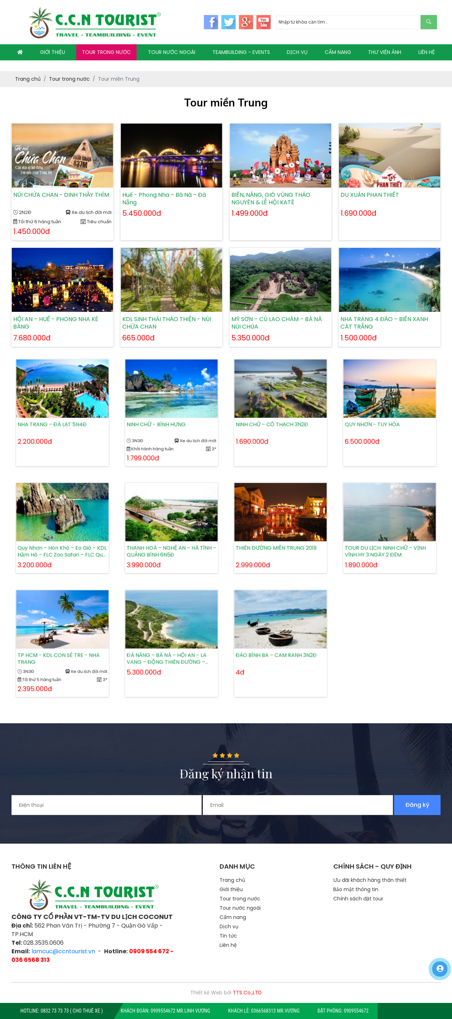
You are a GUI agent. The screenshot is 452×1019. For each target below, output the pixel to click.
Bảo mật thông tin (355, 889)
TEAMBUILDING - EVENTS (241, 52)
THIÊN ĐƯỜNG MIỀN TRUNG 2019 (277, 542)
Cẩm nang (233, 917)
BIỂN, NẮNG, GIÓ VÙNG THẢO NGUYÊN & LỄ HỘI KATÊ (270, 198)
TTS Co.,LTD (247, 992)
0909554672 (356, 1011)
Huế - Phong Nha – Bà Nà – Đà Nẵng (164, 198)
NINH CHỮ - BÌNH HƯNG (160, 421)
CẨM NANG (338, 52)
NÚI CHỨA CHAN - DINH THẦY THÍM (61, 195)
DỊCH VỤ (297, 52)
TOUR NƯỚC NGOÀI (171, 52)
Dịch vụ (229, 926)
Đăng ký (417, 805)
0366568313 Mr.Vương (275, 1011)
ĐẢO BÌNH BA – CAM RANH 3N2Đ (277, 651)
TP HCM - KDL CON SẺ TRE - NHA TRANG (59, 654)
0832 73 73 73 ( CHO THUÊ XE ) (71, 1011)
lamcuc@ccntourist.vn (63, 951)
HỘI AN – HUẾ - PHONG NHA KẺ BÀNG (55, 323)
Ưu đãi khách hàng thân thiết (370, 880)
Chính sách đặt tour (358, 898)
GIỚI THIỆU (52, 52)
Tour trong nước (240, 898)
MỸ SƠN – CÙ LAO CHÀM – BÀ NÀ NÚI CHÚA (276, 323)
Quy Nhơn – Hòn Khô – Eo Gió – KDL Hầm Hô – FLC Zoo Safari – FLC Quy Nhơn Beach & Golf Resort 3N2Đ (62, 544)
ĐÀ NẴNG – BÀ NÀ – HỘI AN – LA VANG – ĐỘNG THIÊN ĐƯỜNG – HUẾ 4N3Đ (168, 654)
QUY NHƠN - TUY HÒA (377, 421)
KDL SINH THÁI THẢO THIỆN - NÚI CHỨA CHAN (166, 323)
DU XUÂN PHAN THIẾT (369, 195)
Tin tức (228, 935)
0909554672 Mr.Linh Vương (180, 1011)
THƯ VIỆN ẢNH (384, 52)
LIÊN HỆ (426, 52)
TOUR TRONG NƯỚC (106, 52)
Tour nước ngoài (240, 907)
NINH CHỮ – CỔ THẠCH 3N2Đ (274, 421)
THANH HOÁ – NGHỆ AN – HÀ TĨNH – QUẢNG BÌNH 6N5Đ (171, 544)
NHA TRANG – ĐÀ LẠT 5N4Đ (55, 421)
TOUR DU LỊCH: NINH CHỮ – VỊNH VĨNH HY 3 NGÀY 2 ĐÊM (386, 544)
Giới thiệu (231, 889)
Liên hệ (228, 945)
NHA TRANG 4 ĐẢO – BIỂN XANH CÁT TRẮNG (384, 323)
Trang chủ (232, 880)
